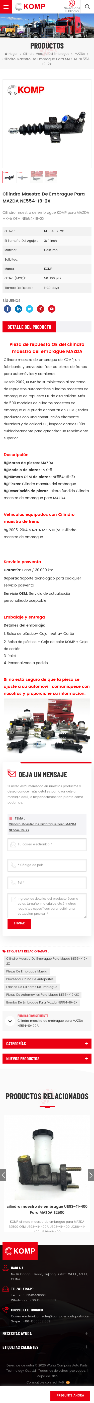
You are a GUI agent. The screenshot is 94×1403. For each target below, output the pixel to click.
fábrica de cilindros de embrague (31, 987)
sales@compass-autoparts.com (66, 1316)
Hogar (11, 54)
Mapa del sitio (47, 1376)
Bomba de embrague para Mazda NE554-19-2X (41, 1002)
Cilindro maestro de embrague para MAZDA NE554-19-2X (42, 843)
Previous (3, 1175)
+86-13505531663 (32, 1295)
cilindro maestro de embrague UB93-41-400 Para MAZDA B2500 (47, 1210)
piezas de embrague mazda (26, 971)
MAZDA (80, 54)
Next (91, 1175)
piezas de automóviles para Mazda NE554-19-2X (42, 994)
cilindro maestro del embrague (46, 54)
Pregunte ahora (70, 1395)
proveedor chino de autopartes (29, 979)
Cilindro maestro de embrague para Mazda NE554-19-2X (46, 961)
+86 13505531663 (43, 1300)
